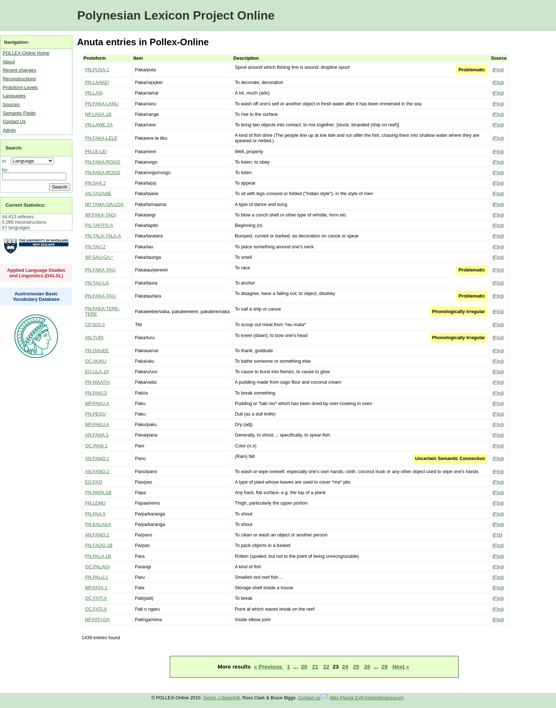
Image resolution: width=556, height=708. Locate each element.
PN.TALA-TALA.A (103, 236)
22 (326, 666)
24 (345, 666)
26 (367, 666)
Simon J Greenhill (221, 697)
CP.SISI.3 (95, 324)
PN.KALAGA (98, 524)
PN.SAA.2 (95, 183)
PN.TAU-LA (97, 283)
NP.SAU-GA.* (99, 257)
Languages (14, 95)
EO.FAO (93, 482)
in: (6, 161)
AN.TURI (94, 337)
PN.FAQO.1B (99, 545)
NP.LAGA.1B (98, 114)
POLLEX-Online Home (26, 53)
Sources (11, 104)
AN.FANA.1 (97, 435)
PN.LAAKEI (97, 82)
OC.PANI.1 (96, 445)
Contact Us (14, 121)
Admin (9, 130)
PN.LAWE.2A (99, 124)
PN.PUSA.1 (97, 69)
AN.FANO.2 (97, 471)
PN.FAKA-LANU (101, 103)
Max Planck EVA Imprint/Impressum (366, 697)
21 (315, 666)
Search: (13, 148)
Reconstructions (19, 78)
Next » (400, 666)
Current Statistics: (25, 205)
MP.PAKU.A (97, 403)
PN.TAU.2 (95, 246)
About (8, 61)
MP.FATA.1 (96, 587)
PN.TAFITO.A (99, 225)
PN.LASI (94, 93)
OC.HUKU (95, 361)
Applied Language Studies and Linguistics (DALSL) (36, 272)
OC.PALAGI (97, 566)
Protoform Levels (20, 87)
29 (385, 666)
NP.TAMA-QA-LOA (104, 204)
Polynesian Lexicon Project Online (175, 15)
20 (304, 666)
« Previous (268, 666)
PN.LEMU (95, 503)
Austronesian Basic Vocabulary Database (36, 296)
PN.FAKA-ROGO (102, 162)
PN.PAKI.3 (96, 393)
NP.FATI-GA (97, 619)
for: (5, 170)
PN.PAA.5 (95, 514)
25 (356, 666)
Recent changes (19, 70)
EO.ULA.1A (97, 371)
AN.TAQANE (98, 193)
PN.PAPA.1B (98, 492)
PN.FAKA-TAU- (101, 270)
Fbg (498, 69)
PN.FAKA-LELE (101, 138)
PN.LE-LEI (96, 151)
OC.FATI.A (96, 598)
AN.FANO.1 (97, 458)
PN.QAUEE (97, 350)
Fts (497, 535)
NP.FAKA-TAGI (100, 215)
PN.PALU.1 (96, 577)
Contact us (313, 697)
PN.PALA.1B (98, 556)
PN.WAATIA (97, 382)
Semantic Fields (19, 113)
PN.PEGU (95, 414)
